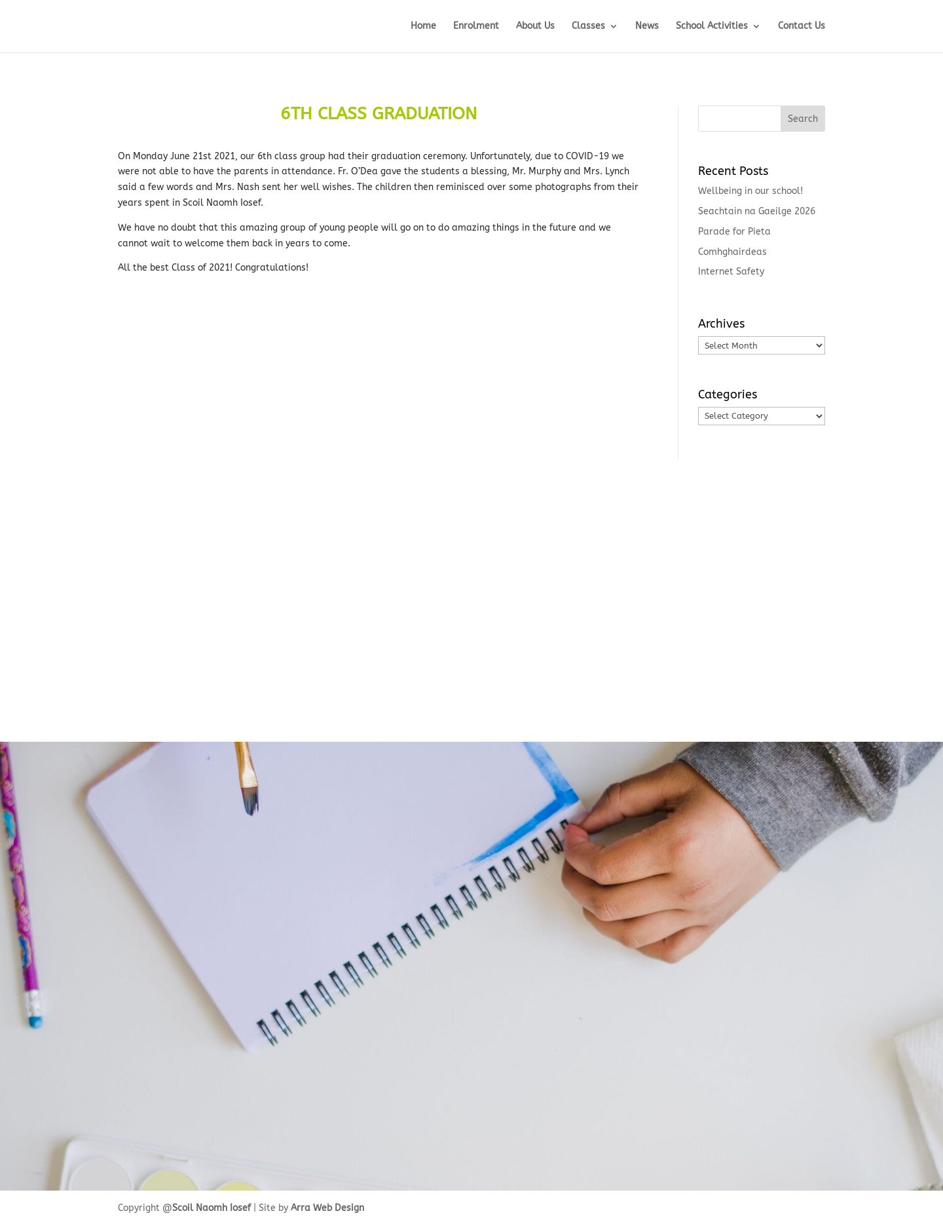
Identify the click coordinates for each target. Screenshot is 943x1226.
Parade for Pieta (734, 231)
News (647, 26)
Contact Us (801, 26)
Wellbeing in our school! (750, 191)
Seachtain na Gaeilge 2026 (756, 211)
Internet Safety (731, 271)
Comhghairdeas (732, 252)
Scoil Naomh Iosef (211, 1208)
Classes (588, 26)
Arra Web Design (327, 1208)
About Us (535, 26)
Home (423, 26)
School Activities (712, 26)
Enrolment (476, 26)
